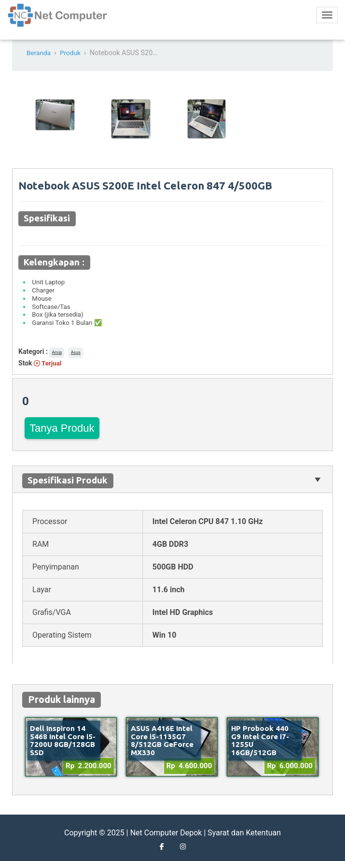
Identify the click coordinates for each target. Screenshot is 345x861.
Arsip (57, 352)
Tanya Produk (62, 428)
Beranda (39, 53)
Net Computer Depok (166, 832)
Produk (72, 53)
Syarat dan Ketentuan (244, 832)
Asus (76, 352)
